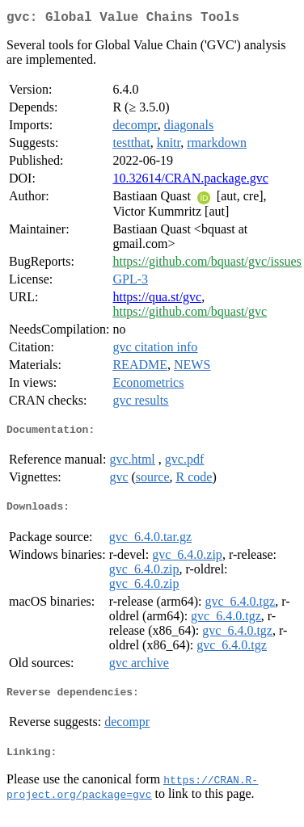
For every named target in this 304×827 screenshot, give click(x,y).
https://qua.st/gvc (156, 300)
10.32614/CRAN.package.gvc (190, 181)
